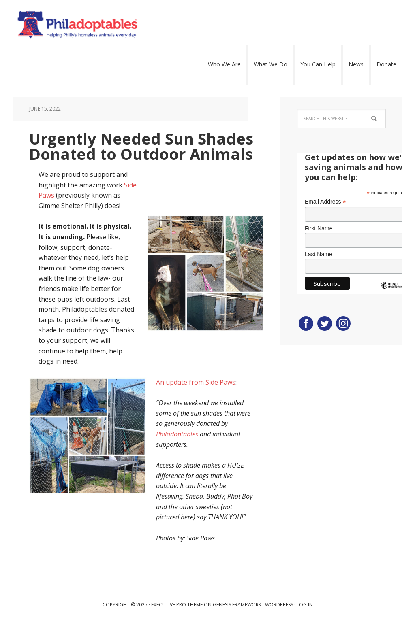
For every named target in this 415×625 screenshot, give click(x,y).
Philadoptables (134, 24)
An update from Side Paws (195, 382)
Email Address (325, 202)
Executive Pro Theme (177, 604)
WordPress (279, 604)
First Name (318, 228)
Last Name (318, 254)
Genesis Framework (237, 604)
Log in (305, 604)
